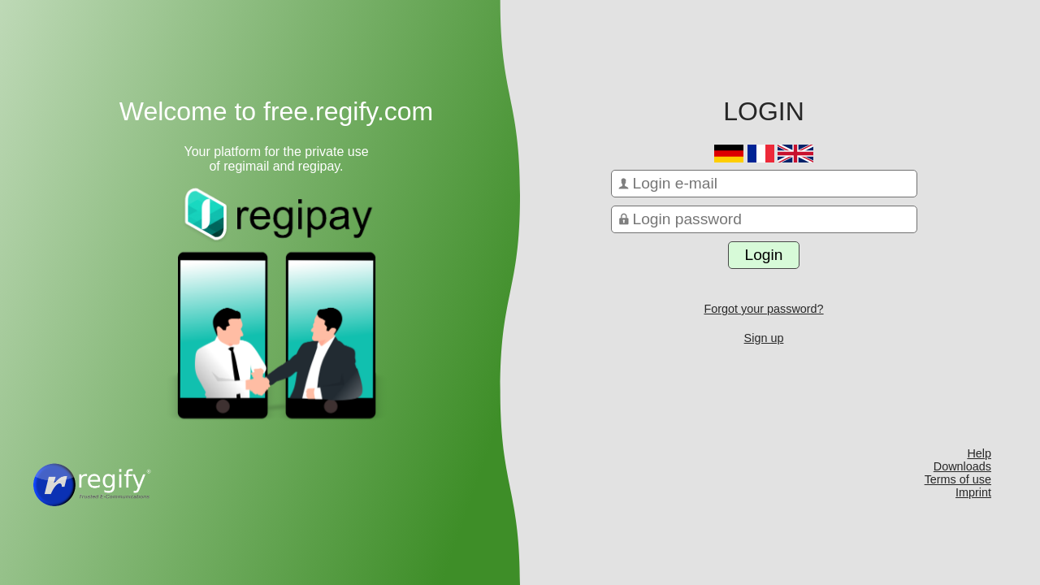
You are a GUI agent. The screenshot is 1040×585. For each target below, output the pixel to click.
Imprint (973, 492)
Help (979, 453)
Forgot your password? (763, 308)
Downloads (962, 466)
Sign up (764, 338)
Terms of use (958, 479)
